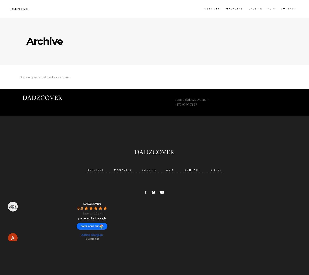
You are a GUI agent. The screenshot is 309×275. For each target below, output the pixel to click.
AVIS (170, 170)
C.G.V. (216, 170)
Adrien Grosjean (92, 235)
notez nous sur (92, 226)
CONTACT (192, 170)
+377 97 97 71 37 (186, 104)
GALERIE (149, 170)
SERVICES (95, 170)
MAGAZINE (123, 170)
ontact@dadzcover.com (193, 100)
